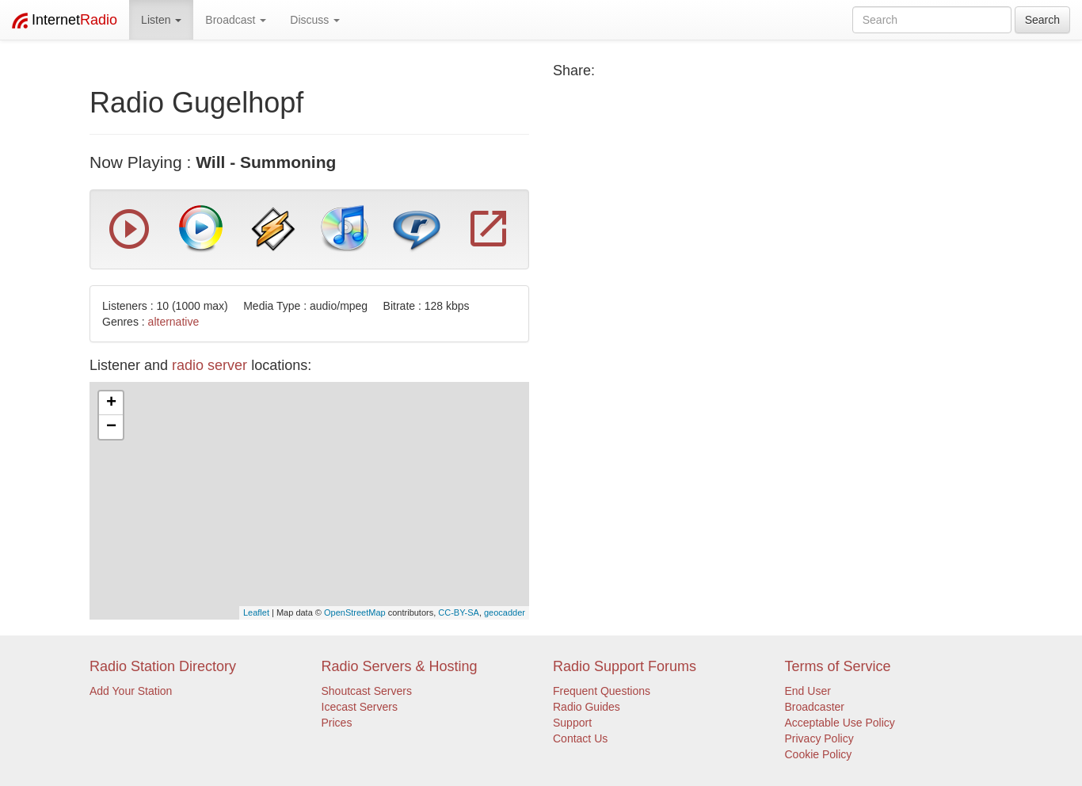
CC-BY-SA (458, 612)
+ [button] (111, 403)
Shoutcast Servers (367, 691)
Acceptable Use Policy (840, 722)
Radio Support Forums (624, 666)
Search (1042, 19)
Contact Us (580, 738)
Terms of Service (838, 666)
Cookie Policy (818, 754)
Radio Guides (586, 706)
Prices (337, 722)
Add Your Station (131, 691)
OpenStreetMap (355, 612)
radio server (209, 365)
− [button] (111, 427)
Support (572, 722)
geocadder (504, 612)
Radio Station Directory (163, 666)
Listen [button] (161, 19)
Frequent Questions (601, 691)
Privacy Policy (819, 738)
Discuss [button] (315, 19)
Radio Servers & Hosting (400, 666)
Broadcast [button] (235, 19)
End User (808, 691)
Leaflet (256, 612)
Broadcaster (814, 706)
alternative (174, 321)
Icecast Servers (360, 706)
